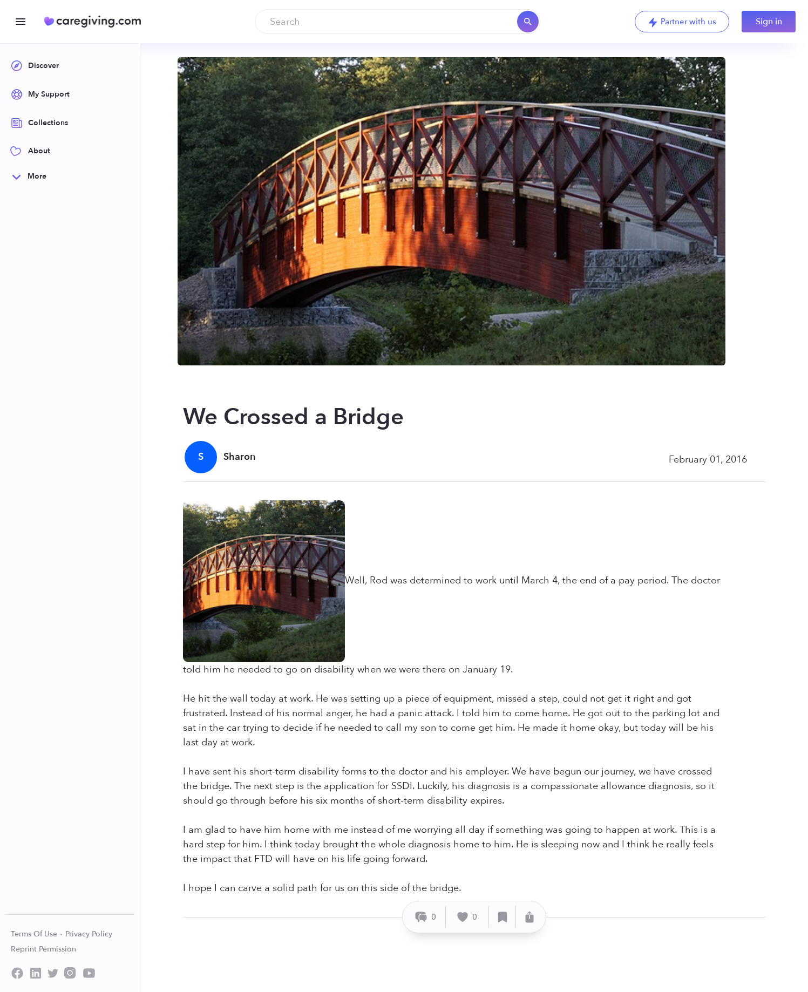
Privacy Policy (88, 934)
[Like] (467, 917)
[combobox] (397, 21)
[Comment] (425, 917)
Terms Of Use (37, 934)
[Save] (502, 917)
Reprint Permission (43, 949)
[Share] (529, 917)
